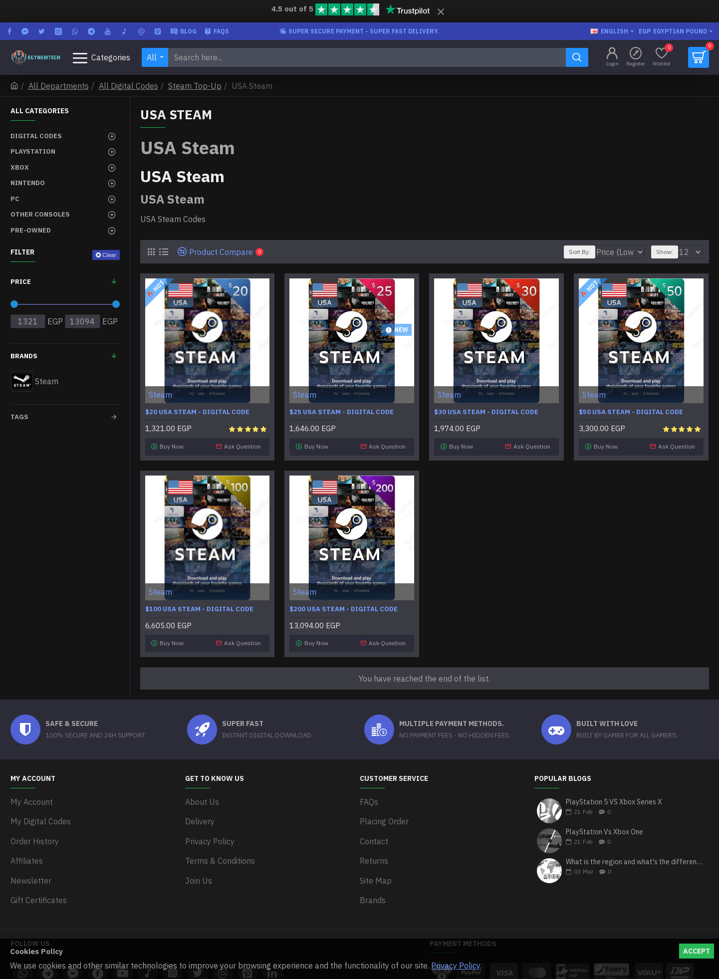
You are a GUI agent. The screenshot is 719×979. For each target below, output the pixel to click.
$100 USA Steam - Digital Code (199, 606)
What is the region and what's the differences (634, 855)
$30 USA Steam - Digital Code (486, 412)
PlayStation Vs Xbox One (604, 825)
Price (20, 281)
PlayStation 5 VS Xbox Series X (614, 795)
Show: (669, 251)
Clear (109, 254)
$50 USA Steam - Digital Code (631, 412)
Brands (23, 356)
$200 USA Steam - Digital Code (343, 606)
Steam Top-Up (195, 86)
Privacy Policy (455, 966)
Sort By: (575, 251)
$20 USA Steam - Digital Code (197, 412)
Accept (696, 951)
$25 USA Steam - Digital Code (341, 412)
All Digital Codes (128, 86)
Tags (19, 417)
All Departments (58, 86)
